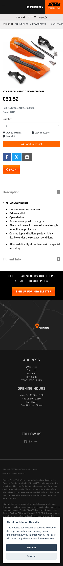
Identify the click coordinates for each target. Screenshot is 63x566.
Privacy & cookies (18, 473)
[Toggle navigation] (3, 7)
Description (11, 192)
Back (11, 169)
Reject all (31, 556)
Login (43, 17)
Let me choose (46, 538)
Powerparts (39, 24)
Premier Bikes (34, 7)
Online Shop (21, 24)
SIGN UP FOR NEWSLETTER (33, 291)
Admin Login (7, 473)
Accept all (31, 547)
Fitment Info (12, 259)
